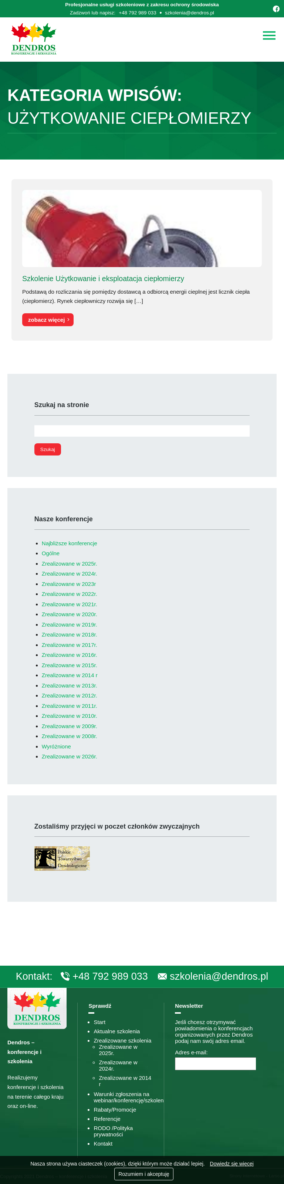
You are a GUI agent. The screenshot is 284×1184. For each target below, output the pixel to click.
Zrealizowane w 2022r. (69, 594)
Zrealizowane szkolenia (122, 1040)
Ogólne (51, 553)
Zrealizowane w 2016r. (69, 655)
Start (99, 1022)
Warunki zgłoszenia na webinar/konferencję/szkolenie (131, 1097)
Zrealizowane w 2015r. (69, 665)
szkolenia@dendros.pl (189, 13)
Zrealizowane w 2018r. (69, 634)
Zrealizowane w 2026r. (69, 756)
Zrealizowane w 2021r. (69, 604)
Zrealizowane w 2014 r (70, 675)
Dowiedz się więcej (232, 1164)
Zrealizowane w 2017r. (69, 645)
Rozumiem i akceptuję (143, 1174)
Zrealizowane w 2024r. (69, 573)
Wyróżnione (56, 746)
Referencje (107, 1119)
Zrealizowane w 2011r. (69, 706)
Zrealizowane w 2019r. (69, 624)
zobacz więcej (46, 320)
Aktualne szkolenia (117, 1031)
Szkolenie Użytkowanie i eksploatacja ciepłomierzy (103, 278)
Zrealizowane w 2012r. (69, 695)
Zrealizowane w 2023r (69, 584)
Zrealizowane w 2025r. (69, 563)
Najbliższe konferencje (69, 543)
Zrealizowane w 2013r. (69, 685)
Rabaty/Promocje (115, 1109)
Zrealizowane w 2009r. (69, 726)
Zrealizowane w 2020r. (69, 614)
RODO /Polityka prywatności (113, 1131)
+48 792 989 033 (137, 13)
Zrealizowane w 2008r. (69, 736)
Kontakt (103, 1143)
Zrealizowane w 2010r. (69, 716)
